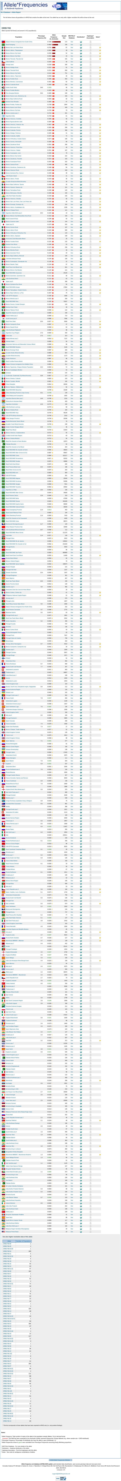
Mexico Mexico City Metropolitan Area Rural (18, 216)
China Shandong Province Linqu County (17, 392)
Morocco (8, 549)
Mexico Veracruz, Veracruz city (15, 124)
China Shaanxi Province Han (14, 527)
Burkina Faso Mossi (11, 244)
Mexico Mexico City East (13, 110)
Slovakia (8, 626)
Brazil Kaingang (10, 44)
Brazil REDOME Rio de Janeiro (15, 541)
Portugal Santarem (11, 718)
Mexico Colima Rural (12, 629)
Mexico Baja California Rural (14, 99)
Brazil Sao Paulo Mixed (12, 581)
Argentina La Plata (11, 489)
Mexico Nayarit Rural (12, 327)
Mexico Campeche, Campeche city (16, 646)
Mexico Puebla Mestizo (12, 90)
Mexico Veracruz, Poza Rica (14, 147)
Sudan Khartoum (11, 358)
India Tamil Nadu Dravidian (13, 196)
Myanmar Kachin (11, 612)
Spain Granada (10, 721)
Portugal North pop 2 (12, 615)
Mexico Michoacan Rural (13, 127)
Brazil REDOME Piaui (12, 412)
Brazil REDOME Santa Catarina (15, 564)
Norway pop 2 (10, 598)
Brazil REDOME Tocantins (13, 487)
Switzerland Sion (11, 661)
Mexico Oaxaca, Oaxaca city (14, 187)
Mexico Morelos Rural (12, 250)
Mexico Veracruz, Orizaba (13, 198)
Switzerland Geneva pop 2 (13, 703)
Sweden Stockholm (11, 572)
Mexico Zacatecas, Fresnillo (14, 158)
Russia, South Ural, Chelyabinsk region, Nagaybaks (21, 686)
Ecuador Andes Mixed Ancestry (15, 352)
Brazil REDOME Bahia (12, 498)
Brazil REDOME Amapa (13, 287)
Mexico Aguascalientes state (14, 121)
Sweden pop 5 (10, 649)
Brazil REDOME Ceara (12, 455)
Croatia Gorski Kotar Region (14, 435)
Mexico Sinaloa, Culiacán (13, 378)
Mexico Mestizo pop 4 (12, 298)
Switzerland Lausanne (12, 669)
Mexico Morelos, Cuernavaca (14, 81)
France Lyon (9, 735)
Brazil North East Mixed (12, 464)
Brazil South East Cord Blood (14, 555)
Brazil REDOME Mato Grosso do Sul (16, 452)
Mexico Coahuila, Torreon (13, 130)
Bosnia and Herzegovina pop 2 (15, 524)
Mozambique (9, 641)
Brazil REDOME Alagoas (13, 478)
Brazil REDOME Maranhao (13, 390)
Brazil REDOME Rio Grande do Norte (17, 450)
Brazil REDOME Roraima (13, 347)
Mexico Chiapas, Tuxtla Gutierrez (15, 729)
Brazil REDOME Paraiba (13, 461)
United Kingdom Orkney (13, 738)
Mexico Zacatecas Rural (13, 144)
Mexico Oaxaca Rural (12, 164)
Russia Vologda (10, 567)
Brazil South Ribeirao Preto (14, 512)
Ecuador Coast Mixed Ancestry (15, 424)
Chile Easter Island (11, 176)
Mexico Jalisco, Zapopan (13, 235)
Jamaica (8, 372)
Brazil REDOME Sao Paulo (14, 552)
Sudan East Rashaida (12, 726)
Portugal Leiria (10, 601)
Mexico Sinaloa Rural (12, 410)
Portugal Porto (10, 635)
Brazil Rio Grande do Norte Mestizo (16, 441)
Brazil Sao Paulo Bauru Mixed (14, 618)
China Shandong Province (13, 515)
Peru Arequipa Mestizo (12, 93)
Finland (8, 658)
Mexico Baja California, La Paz (15, 293)
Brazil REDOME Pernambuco (14, 458)
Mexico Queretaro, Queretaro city (15, 275)
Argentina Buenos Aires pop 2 (14, 398)
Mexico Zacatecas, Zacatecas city (15, 167)
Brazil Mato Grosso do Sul (13, 469)
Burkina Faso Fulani (11, 307)
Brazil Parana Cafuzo (12, 495)
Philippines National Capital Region (16, 595)
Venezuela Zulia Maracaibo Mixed (15, 238)
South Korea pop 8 (11, 318)
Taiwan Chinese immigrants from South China (19, 41)
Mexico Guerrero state (12, 221)
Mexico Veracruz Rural (12, 170)
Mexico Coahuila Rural (12, 84)
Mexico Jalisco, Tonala (12, 178)
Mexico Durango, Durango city (14, 204)
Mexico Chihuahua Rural (13, 247)
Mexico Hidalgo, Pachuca (13, 133)
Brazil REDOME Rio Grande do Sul (16, 544)
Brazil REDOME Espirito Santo (15, 504)
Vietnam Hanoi (10, 341)
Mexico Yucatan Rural (12, 241)
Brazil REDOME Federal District (15, 507)
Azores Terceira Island (12, 584)
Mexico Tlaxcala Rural (12, 70)
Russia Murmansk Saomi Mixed (15, 421)
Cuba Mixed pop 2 (11, 675)
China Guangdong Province (14, 509)
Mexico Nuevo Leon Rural (13, 107)
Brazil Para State (11, 321)
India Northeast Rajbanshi (13, 330)
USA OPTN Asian (11, 475)
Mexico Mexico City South (13, 53)
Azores (8, 678)
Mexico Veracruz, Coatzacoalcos (15, 432)
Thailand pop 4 (10, 672)
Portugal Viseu (10, 538)
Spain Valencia (10, 741)
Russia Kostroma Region (13, 689)
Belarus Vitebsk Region (12, 561)
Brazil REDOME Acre (12, 472)
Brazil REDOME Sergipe (13, 484)
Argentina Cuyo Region (12, 333)
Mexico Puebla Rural (12, 79)
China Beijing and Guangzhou (14, 395)
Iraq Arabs (9, 535)
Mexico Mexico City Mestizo (14, 270)
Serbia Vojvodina (11, 621)
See (72, 41)
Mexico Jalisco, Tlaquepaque (14, 50)
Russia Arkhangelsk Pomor (13, 632)
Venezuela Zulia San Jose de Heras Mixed (18, 589)
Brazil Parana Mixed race (13, 467)
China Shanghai (10, 384)
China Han (9, 335)
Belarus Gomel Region (12, 746)
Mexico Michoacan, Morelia (14, 193)
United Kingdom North (12, 712)
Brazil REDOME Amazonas (14, 273)
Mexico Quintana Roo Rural (14, 284)
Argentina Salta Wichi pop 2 (14, 213)
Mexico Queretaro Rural (13, 253)
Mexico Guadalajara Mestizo (14, 370)
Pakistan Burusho (11, 444)
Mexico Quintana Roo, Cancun (15, 173)
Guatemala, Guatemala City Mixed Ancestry (18, 375)
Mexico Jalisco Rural (12, 230)
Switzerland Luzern (11, 681)
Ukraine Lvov (9, 692)
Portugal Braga (10, 655)
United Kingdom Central (13, 732)
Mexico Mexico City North (13, 73)
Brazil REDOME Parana (13, 501)
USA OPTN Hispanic (12, 295)
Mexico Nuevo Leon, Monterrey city (16, 96)
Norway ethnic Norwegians (13, 644)
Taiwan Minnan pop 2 (12, 338)
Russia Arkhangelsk (11, 743)
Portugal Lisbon (10, 752)
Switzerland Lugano (11, 701)
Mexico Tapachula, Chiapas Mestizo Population (19, 367)
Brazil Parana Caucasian (13, 609)
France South (10, 698)
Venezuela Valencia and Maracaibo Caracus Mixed (20, 344)
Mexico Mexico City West (13, 56)
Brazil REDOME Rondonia (13, 481)
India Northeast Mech (12, 278)
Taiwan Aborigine (11, 758)
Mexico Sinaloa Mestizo (13, 438)
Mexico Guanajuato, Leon (13, 153)
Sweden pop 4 (10, 586)
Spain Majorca (10, 578)
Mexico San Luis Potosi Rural (14, 47)
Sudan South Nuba (11, 87)
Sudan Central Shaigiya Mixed (14, 427)
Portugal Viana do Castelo (13, 638)
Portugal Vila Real (11, 569)
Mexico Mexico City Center (13, 156)
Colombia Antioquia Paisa (13, 258)
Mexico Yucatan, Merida (13, 381)
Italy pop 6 (9, 715)
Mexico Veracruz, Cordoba (13, 118)
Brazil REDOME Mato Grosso (14, 492)
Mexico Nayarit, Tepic (12, 264)
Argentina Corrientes (12, 404)
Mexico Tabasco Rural (12, 310)
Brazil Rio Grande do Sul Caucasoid (16, 518)
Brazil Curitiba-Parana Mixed (14, 361)
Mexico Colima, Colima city (13, 592)
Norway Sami (10, 64)
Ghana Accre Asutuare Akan (14, 401)
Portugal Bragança (11, 575)
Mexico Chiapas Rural (12, 210)
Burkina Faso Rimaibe (12, 101)
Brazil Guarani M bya (12, 218)
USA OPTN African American (14, 415)
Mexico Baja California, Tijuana (15, 184)
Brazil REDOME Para (12, 301)
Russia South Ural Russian (13, 666)
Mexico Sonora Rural (12, 227)
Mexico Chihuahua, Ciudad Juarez (16, 138)
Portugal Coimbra (11, 652)
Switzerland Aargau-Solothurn (14, 709)
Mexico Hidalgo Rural (12, 67)
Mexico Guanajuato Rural (13, 161)
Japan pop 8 (9, 281)
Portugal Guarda (10, 624)
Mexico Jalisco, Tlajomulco (13, 76)
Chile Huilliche (10, 61)
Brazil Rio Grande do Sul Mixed (15, 447)
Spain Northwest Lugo (12, 706)
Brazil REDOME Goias (12, 521)
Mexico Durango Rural (12, 350)
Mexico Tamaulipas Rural (13, 190)
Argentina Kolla (10, 116)
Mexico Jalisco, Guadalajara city (15, 207)
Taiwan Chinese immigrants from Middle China (19, 364)
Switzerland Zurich (11, 755)
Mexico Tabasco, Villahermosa (14, 387)
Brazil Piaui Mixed (11, 430)
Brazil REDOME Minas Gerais (14, 532)
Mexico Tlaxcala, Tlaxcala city (14, 59)
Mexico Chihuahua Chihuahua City (16, 233)
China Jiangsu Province (13, 418)
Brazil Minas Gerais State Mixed (15, 604)
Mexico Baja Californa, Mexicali (15, 255)
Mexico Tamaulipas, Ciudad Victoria (16, 290)
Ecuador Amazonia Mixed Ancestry (16, 181)
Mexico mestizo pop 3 (12, 113)
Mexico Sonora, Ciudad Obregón (15, 304)
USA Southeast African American (15, 529)
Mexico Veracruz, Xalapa (13, 150)
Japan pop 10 (10, 224)
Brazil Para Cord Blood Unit (14, 267)
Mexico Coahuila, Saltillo (13, 136)
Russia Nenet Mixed (11, 558)
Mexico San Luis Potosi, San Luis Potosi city (18, 201)
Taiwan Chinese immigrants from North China (19, 606)
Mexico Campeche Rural (13, 324)
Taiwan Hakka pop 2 (12, 315)
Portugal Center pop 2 (12, 695)
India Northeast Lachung (13, 407)
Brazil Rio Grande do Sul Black (15, 313)
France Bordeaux (11, 664)
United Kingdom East (12, 683)
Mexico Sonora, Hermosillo (13, 141)
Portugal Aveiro (10, 547)
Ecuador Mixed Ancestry (13, 355)
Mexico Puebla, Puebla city (13, 104)
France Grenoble (11, 723)
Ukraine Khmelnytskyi (12, 749)
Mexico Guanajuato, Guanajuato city (16, 261)
